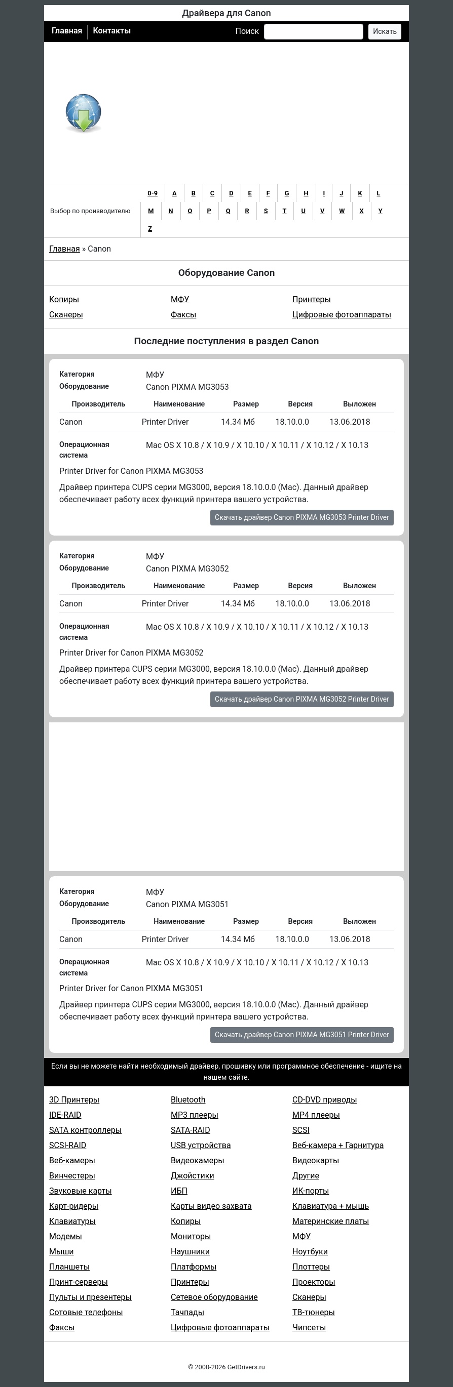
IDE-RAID (65, 1115)
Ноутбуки (310, 1251)
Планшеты (69, 1267)
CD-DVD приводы (324, 1100)
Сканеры (66, 314)
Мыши (61, 1251)
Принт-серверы (78, 1282)
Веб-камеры (72, 1160)
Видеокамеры (197, 1160)
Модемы (65, 1236)
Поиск (247, 31)
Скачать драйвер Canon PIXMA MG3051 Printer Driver (302, 1035)
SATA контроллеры (85, 1130)
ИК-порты (310, 1191)
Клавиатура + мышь (330, 1206)
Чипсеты (309, 1327)
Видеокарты (315, 1160)
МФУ (180, 299)
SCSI (301, 1130)
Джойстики (192, 1175)
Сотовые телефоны (86, 1312)
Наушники (190, 1251)
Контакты (112, 30)
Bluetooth (188, 1100)
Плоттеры (311, 1267)
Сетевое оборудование (214, 1297)
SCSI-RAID (67, 1145)
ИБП (179, 1191)
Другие (305, 1175)
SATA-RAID (190, 1130)
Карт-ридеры (73, 1206)
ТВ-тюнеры (313, 1312)
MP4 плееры (316, 1115)
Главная (67, 30)
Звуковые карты (80, 1191)
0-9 (152, 193)
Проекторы (313, 1282)
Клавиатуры (72, 1221)
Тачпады (187, 1312)
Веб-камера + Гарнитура (338, 1145)
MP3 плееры (194, 1115)
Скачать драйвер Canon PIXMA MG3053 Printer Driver (302, 517)
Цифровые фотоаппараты (341, 314)
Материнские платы (330, 1221)
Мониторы (191, 1236)
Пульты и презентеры (90, 1297)
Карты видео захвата (211, 1206)
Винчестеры (72, 1175)
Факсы (183, 314)
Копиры (64, 299)
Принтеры (311, 299)
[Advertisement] (260, 113)
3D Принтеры (74, 1100)
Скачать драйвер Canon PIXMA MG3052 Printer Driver (302, 699)
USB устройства (201, 1145)
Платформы (193, 1267)
